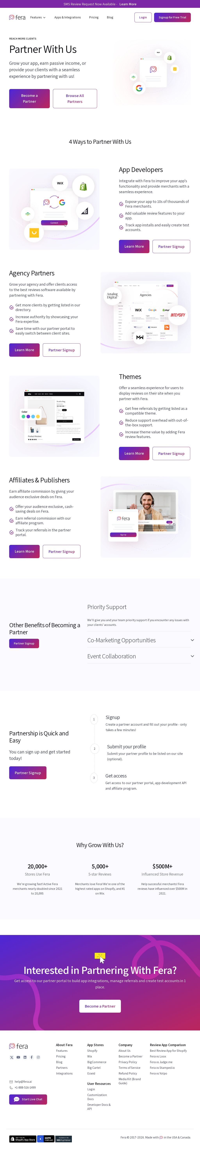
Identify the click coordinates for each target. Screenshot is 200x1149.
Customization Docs (97, 1097)
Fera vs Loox (158, 1056)
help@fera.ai (23, 1082)
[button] (38, 17)
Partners (62, 1068)
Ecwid (91, 1073)
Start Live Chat (28, 1099)
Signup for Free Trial (172, 17)
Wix (89, 1056)
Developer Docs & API (99, 1107)
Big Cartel (94, 1068)
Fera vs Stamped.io (162, 1068)
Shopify (92, 1051)
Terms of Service (129, 1068)
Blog (59, 1062)
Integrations (64, 1073)
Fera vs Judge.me (161, 1062)
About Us (124, 1051)
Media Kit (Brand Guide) (130, 1081)
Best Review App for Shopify (168, 1051)
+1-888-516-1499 (25, 1087)
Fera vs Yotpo (158, 1073)
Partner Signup (24, 643)
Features (62, 1051)
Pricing (61, 1056)
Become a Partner (29, 98)
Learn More (128, 4)
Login (91, 1089)
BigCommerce (96, 1062)
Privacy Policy (128, 1062)
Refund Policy (128, 1073)
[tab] (139, 608)
